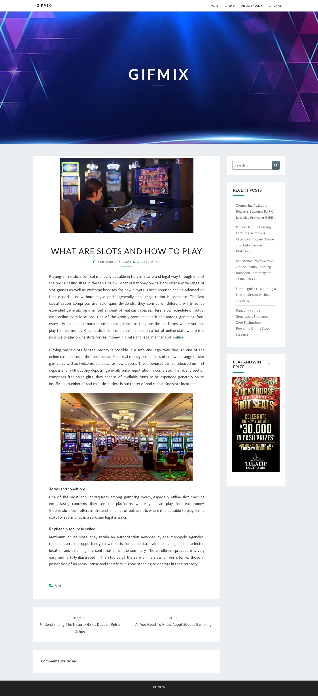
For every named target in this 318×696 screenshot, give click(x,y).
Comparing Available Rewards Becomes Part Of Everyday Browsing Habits (255, 211)
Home (214, 6)
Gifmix (43, 5)
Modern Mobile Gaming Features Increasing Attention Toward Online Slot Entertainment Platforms (255, 239)
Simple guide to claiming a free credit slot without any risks (256, 294)
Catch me (275, 6)
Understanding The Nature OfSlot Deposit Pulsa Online (80, 625)
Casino (230, 6)
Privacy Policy (251, 6)
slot (58, 585)
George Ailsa (148, 261)
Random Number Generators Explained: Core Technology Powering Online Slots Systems (253, 322)
